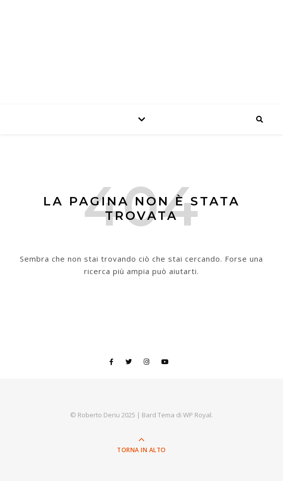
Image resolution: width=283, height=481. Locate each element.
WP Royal (197, 414)
